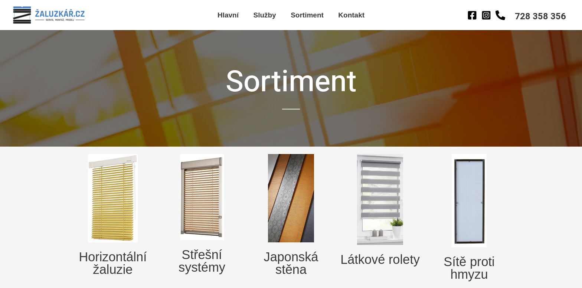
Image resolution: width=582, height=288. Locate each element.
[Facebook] (472, 15)
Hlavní (228, 15)
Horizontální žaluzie (113, 262)
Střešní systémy (201, 260)
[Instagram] (486, 15)
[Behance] (500, 15)
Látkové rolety (380, 259)
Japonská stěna (291, 262)
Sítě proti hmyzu (469, 267)
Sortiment (306, 15)
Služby (265, 15)
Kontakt (350, 15)
